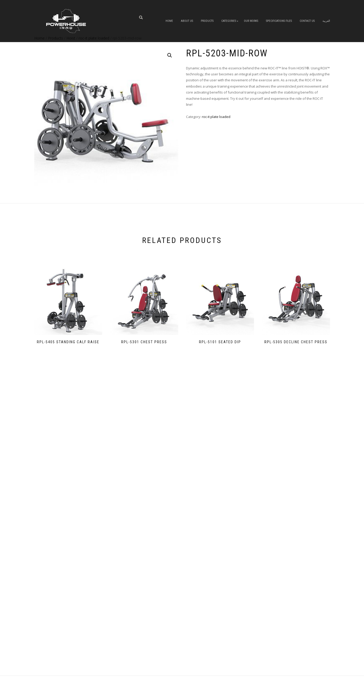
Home (169, 21)
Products (207, 21)
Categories (228, 21)
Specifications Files (279, 21)
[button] (169, 55)
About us (187, 21)
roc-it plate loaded (216, 116)
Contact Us (307, 21)
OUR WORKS (251, 21)
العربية (326, 21)
